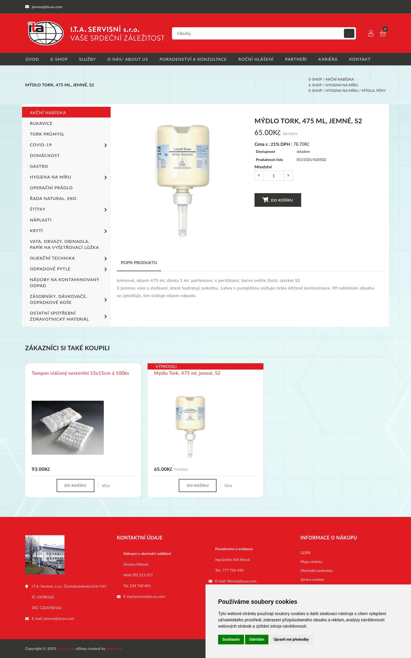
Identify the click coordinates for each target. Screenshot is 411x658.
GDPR (305, 552)
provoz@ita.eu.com (59, 618)
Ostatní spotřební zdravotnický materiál (69, 315)
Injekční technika (69, 258)
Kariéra (330, 59)
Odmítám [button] (256, 639)
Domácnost (45, 155)
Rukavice (41, 123)
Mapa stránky (311, 561)
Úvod (32, 59)
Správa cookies (312, 579)
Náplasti (41, 219)
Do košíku (277, 200)
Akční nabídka (339, 79)
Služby (87, 59)
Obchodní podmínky (316, 570)
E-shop (59, 59)
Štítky (69, 209)
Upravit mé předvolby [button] (291, 639)
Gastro (39, 166)
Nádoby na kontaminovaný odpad (64, 282)
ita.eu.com (66, 648)
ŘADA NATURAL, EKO (53, 198)
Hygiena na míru (342, 85)
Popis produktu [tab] (139, 262)
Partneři (298, 59)
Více (106, 485)
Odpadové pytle (69, 269)
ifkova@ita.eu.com (242, 581)
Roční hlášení (257, 59)
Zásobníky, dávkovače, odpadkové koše (69, 299)
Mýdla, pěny (374, 90)
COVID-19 (69, 145)
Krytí (69, 231)
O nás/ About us (128, 59)
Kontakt (362, 59)
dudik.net (115, 648)
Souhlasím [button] (231, 639)
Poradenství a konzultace (194, 59)
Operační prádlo (51, 187)
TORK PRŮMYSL (47, 133)
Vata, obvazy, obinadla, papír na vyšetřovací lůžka (64, 244)
